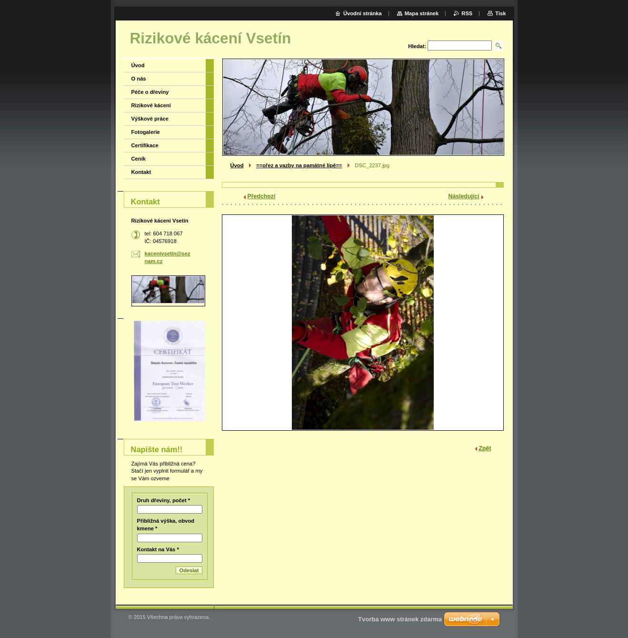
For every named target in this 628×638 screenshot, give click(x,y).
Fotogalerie (145, 132)
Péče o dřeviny (150, 92)
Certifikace (145, 145)
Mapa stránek (422, 13)
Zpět (485, 448)
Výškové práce (150, 119)
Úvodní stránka (362, 13)
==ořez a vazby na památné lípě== (299, 165)
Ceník (138, 159)
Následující (464, 196)
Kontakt (141, 172)
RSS (466, 13)
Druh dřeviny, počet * (163, 500)
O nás (138, 78)
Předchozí (262, 196)
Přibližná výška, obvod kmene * (166, 524)
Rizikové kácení (151, 105)
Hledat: (417, 46)
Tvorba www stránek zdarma (400, 619)
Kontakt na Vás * (158, 549)
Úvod (237, 165)
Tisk (500, 13)
